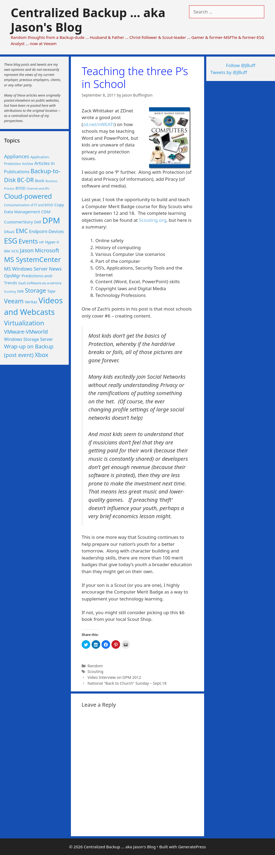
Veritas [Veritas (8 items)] (31, 301)
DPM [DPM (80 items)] (51, 220)
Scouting (95, 671)
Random (95, 665)
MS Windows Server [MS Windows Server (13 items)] (26, 269)
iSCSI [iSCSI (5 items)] (15, 251)
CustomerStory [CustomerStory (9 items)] (18, 221)
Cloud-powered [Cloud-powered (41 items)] (28, 196)
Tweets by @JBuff (228, 72)
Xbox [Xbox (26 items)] (41, 355)
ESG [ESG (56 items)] (10, 241)
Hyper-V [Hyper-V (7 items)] (52, 242)
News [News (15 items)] (55, 268)
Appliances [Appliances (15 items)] (16, 156)
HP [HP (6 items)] (41, 242)
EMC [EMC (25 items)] (22, 231)
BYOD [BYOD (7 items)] (21, 188)
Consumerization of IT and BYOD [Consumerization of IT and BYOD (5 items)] (28, 205)
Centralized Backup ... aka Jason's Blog (88, 19)
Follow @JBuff (240, 65)
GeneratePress (192, 846)
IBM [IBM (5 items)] (7, 251)
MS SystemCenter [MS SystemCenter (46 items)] (32, 259)
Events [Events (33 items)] (28, 241)
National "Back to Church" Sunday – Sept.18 (127, 683)
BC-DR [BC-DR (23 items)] (25, 180)
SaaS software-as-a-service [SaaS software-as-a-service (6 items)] (39, 283)
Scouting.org (152, 220)
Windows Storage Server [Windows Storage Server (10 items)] (28, 339)
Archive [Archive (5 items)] (27, 163)
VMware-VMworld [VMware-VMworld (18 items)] (26, 331)
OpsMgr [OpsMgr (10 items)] (12, 276)
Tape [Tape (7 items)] (51, 291)
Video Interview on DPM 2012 (114, 677)
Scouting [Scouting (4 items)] (10, 291)
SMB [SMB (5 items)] (20, 291)
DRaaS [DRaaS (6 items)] (9, 231)
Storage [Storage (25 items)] (35, 290)
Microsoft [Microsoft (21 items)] (47, 250)
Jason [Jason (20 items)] (27, 250)
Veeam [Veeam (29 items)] (14, 301)
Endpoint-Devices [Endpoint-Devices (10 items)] (46, 231)
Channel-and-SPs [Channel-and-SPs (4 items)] (38, 188)
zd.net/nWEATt (98, 124)
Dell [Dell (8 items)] (37, 221)
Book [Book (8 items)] (39, 180)
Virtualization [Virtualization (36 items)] (24, 322)
